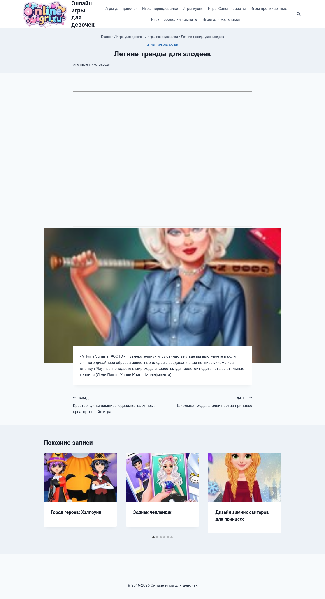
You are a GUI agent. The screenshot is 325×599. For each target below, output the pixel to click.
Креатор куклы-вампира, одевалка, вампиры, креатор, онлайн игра (116, 404)
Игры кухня (193, 8)
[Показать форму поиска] (299, 14)
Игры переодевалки (160, 8)
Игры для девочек (120, 8)
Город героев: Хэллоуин (76, 512)
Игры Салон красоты (227, 8)
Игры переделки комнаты (174, 19)
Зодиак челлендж (152, 512)
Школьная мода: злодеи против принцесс (209, 401)
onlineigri (83, 64)
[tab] (153, 537)
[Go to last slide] (52, 493)
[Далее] (273, 493)
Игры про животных (268, 8)
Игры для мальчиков (221, 19)
